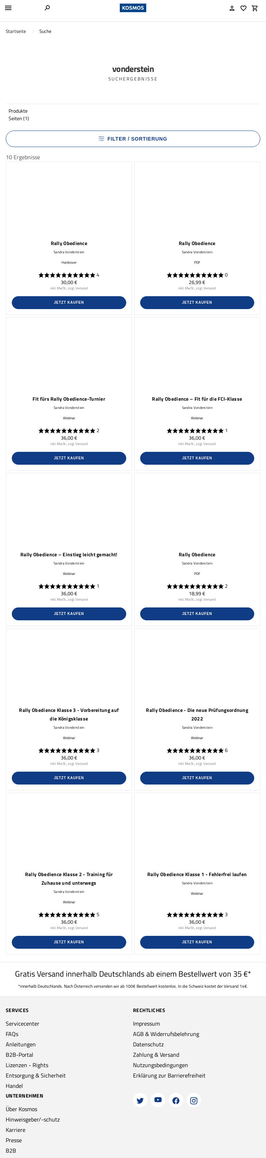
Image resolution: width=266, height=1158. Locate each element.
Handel (14, 1085)
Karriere (15, 1129)
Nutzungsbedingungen (160, 1065)
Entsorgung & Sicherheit (36, 1075)
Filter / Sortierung (133, 139)
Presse (14, 1140)
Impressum (146, 1023)
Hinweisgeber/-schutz (33, 1119)
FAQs (12, 1034)
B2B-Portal (19, 1054)
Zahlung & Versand (156, 1054)
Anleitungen (21, 1044)
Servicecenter (22, 1023)
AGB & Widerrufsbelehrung (166, 1034)
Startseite (16, 31)
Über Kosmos (21, 1109)
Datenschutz (148, 1044)
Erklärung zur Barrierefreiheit (169, 1075)
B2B (11, 1150)
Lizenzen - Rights (27, 1065)
